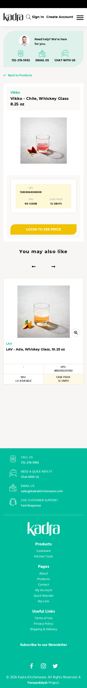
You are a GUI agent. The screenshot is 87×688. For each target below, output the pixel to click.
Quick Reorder (44, 595)
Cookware (43, 551)
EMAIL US (42, 60)
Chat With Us (30, 477)
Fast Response (31, 506)
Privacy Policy (43, 623)
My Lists (43, 601)
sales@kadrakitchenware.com (42, 491)
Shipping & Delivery (43, 629)
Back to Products (20, 76)
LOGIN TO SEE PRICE (43, 229)
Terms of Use (43, 618)
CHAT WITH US (65, 60)
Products (43, 579)
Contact (43, 584)
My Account (43, 590)
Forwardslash (38, 682)
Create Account (59, 17)
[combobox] (28, 17)
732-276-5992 (21, 60)
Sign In (38, 17)
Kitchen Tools (43, 556)
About (43, 573)
